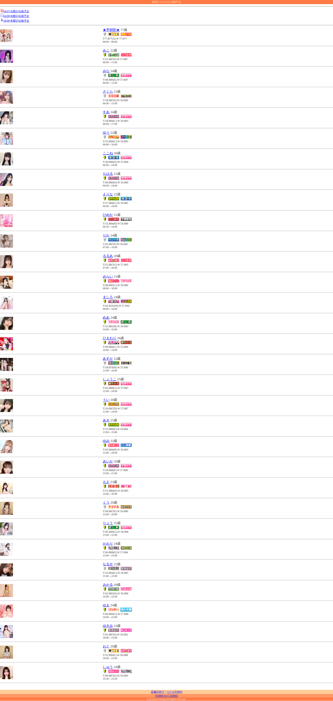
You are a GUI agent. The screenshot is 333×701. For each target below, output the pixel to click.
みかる (108, 585)
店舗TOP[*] (157, 691)
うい (106, 400)
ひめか (108, 215)
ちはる (108, 174)
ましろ (108, 297)
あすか (108, 359)
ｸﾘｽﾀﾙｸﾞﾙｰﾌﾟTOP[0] (166, 695)
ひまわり (109, 338)
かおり (108, 543)
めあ (106, 317)
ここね (108, 153)
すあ (106, 112)
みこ (106, 50)
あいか (108, 461)
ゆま (106, 605)
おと (106, 646)
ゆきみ (108, 626)
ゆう (106, 132)
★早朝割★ (111, 30)
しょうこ (109, 379)
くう (106, 502)
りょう (108, 523)
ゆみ (106, 441)
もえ (106, 482)
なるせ (108, 564)
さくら (108, 91)
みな (106, 71)
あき (106, 420)
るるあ (108, 256)
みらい (108, 276)
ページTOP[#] (174, 691)
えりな (108, 194)
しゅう (108, 667)
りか (106, 235)
